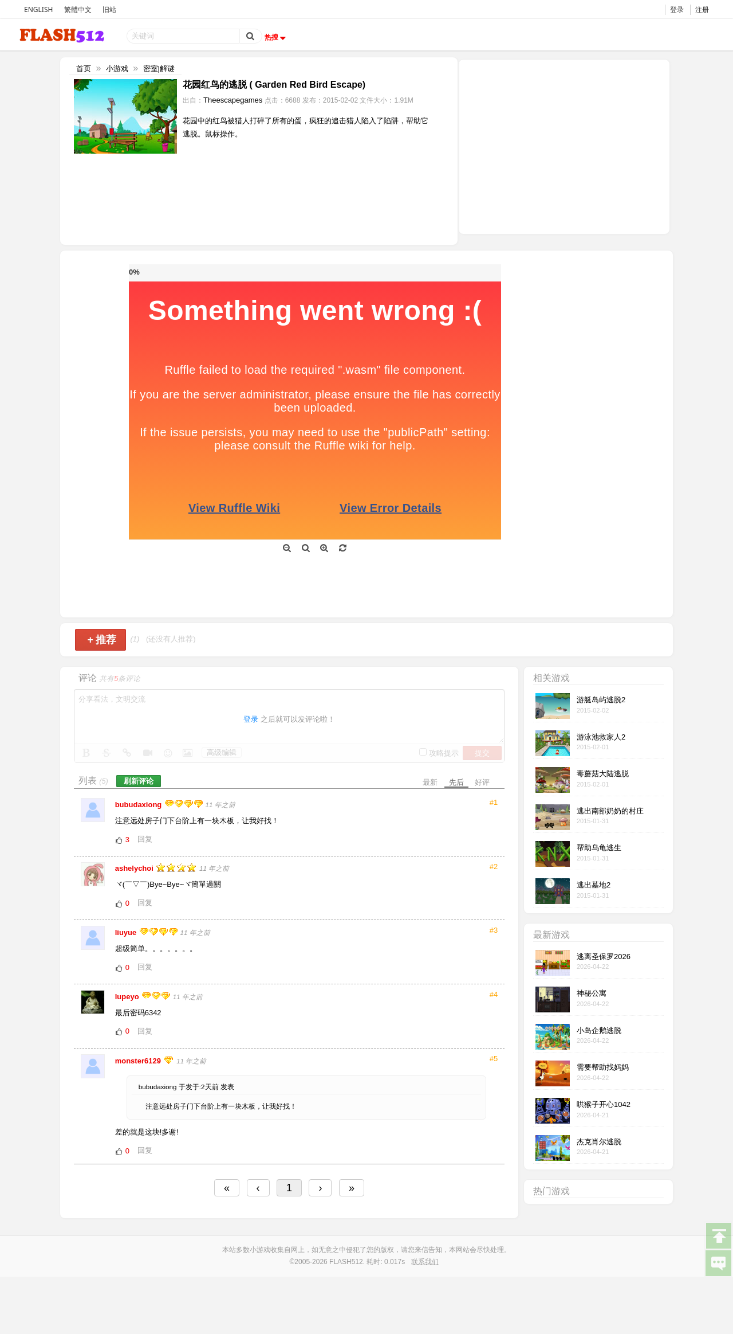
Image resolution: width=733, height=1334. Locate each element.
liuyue (127, 932)
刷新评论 (138, 781)
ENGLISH (38, 9)
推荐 (101, 640)
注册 (702, 9)
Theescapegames (232, 100)
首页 (83, 68)
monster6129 (139, 1061)
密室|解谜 (159, 68)
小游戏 (117, 68)
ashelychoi (135, 868)
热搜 (277, 37)
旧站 (109, 9)
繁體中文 (78, 9)
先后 (456, 782)
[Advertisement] (564, 145)
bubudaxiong (139, 804)
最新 (430, 782)
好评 (482, 782)
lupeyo (128, 996)
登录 (677, 9)
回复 (144, 839)
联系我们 (425, 1262)
